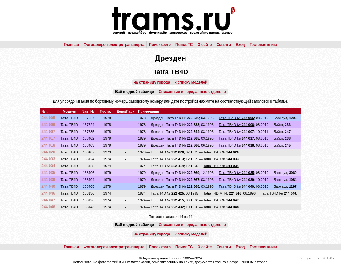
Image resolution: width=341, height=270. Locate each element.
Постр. (105, 111)
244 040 (48, 186)
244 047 (48, 200)
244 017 (48, 138)
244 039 (48, 179)
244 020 (48, 152)
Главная (71, 44)
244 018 (48, 145)
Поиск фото (160, 44)
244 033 (48, 159)
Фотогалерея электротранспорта (114, 44)
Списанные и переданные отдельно (192, 91)
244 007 (48, 131)
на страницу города (152, 82)
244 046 (48, 193)
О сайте (204, 44)
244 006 (48, 125)
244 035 (48, 173)
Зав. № (88, 111)
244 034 (48, 166)
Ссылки (224, 44)
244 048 (48, 207)
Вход (240, 44)
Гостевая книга (263, 44)
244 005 (48, 118)
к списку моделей (191, 82)
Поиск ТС (184, 44)
